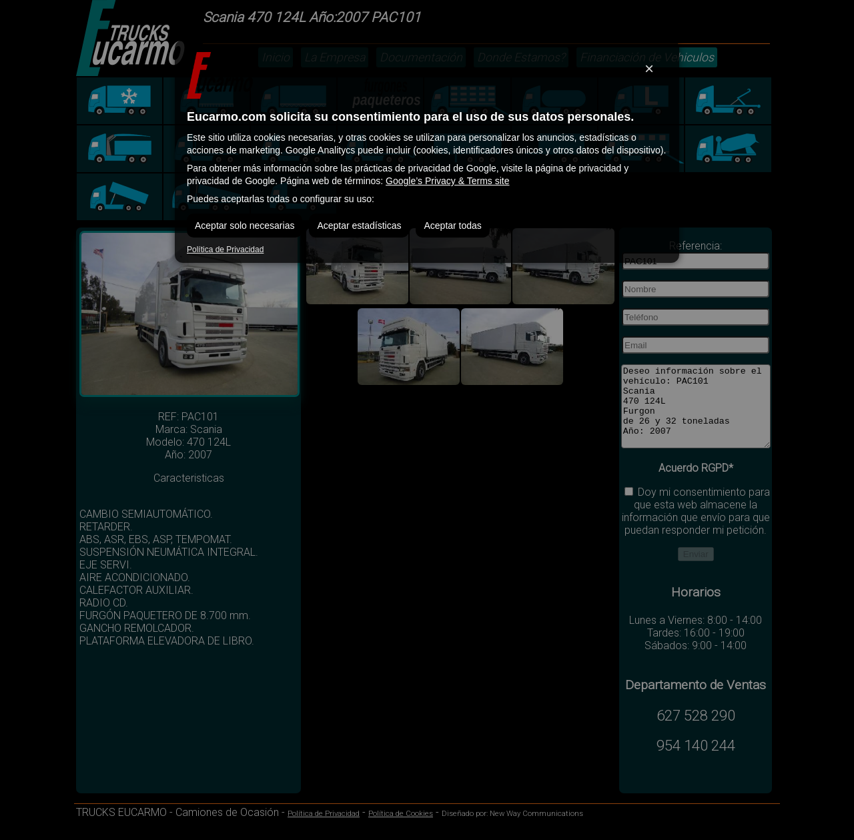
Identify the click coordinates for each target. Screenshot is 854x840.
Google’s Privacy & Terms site (447, 180)
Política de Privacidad (225, 249)
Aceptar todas (452, 225)
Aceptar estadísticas (359, 225)
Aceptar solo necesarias (244, 225)
